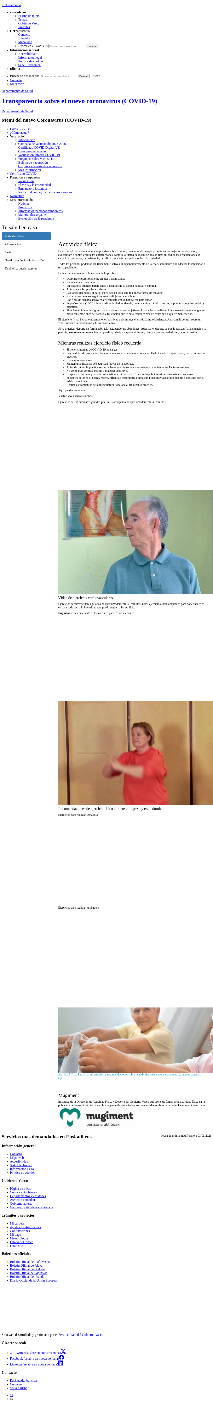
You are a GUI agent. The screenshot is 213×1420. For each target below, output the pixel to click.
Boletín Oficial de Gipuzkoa (28, 1273)
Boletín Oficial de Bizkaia (27, 1269)
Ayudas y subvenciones (25, 1227)
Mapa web (25, 42)
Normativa (17, 196)
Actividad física (14, 236)
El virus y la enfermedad (34, 185)
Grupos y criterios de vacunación (40, 166)
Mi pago (15, 1234)
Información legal (30, 57)
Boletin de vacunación (33, 162)
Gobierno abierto (21, 1203)
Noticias (23, 203)
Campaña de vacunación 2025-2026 (42, 144)
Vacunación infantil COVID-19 (39, 155)
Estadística (17, 1246)
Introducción (26, 140)
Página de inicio (29, 16)
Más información (29, 170)
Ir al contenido (11, 5)
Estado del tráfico (21, 1242)
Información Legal (22, 1169)
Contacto (24, 34)
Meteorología (19, 1238)
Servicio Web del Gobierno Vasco (80, 1334)
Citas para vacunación (32, 151)
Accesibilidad (27, 54)
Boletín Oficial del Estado (27, 1276)
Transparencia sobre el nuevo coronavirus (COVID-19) (79, 101)
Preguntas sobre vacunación (36, 158)
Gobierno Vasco (28, 23)
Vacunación (26, 181)
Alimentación (13, 244)
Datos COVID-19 (21, 129)
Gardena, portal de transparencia (31, 1207)
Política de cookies (30, 61)
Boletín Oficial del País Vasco (30, 1261)
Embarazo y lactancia (32, 188)
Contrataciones (20, 1231)
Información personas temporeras (40, 211)
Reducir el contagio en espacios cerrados (45, 192)
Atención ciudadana (23, 1200)
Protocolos (25, 207)
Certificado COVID (23, 173)
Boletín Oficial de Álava (26, 1265)
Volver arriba (18, 1388)
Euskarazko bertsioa (23, 1380)
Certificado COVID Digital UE (39, 147)
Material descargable (32, 214)
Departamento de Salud (17, 91)
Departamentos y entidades (28, 1196)
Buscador (24, 38)
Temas (22, 19)
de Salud (17, 111)
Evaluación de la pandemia (36, 218)
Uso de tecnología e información (24, 260)
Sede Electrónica (29, 65)
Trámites (24, 27)
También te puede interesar (21, 268)
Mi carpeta (17, 84)
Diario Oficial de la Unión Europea (33, 1280)
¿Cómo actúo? (19, 132)
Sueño (8, 252)
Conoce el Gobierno (23, 1192)
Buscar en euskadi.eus (33, 46)
